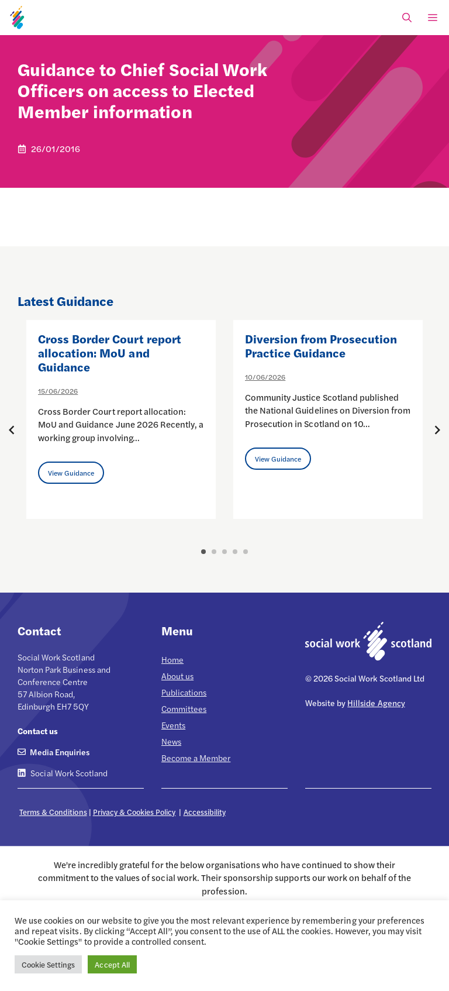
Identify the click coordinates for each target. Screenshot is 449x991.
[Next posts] (437, 430)
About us (177, 676)
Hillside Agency (376, 702)
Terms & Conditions (53, 811)
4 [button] (235, 551)
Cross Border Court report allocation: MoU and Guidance (109, 352)
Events (173, 725)
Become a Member (195, 757)
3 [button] (224, 551)
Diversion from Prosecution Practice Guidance (321, 345)
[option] (121, 419)
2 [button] (214, 551)
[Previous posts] (11, 430)
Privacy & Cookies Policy (134, 811)
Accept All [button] (112, 964)
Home (172, 659)
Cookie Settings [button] (48, 964)
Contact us (38, 731)
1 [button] (203, 551)
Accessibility (205, 811)
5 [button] (245, 551)
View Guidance (71, 472)
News (171, 741)
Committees (183, 708)
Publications (183, 692)
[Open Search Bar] (407, 17)
